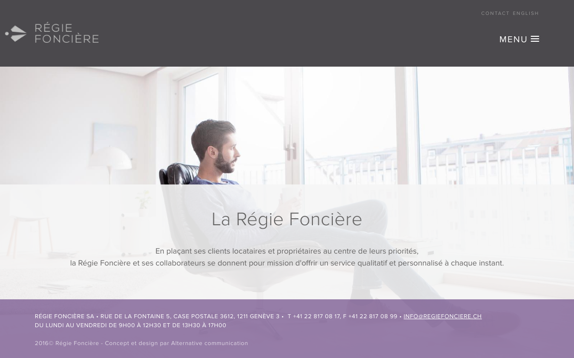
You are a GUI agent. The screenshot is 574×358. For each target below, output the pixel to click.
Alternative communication (209, 344)
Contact (495, 13)
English (526, 13)
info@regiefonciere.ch (443, 317)
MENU (513, 40)
